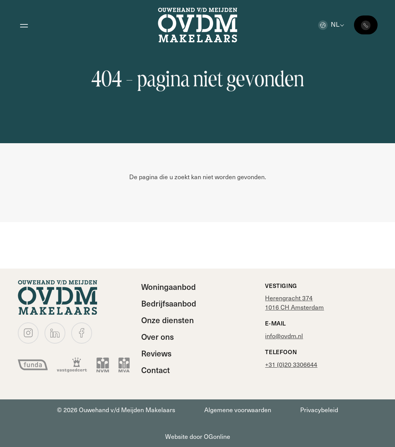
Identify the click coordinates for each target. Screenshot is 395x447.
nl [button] (328, 24)
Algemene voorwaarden (237, 410)
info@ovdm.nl (284, 336)
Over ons (157, 337)
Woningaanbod (168, 287)
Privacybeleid (319, 410)
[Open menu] (24, 25)
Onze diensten (167, 320)
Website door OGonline (197, 436)
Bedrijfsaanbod (168, 303)
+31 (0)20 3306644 (291, 364)
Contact (155, 370)
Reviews (156, 353)
